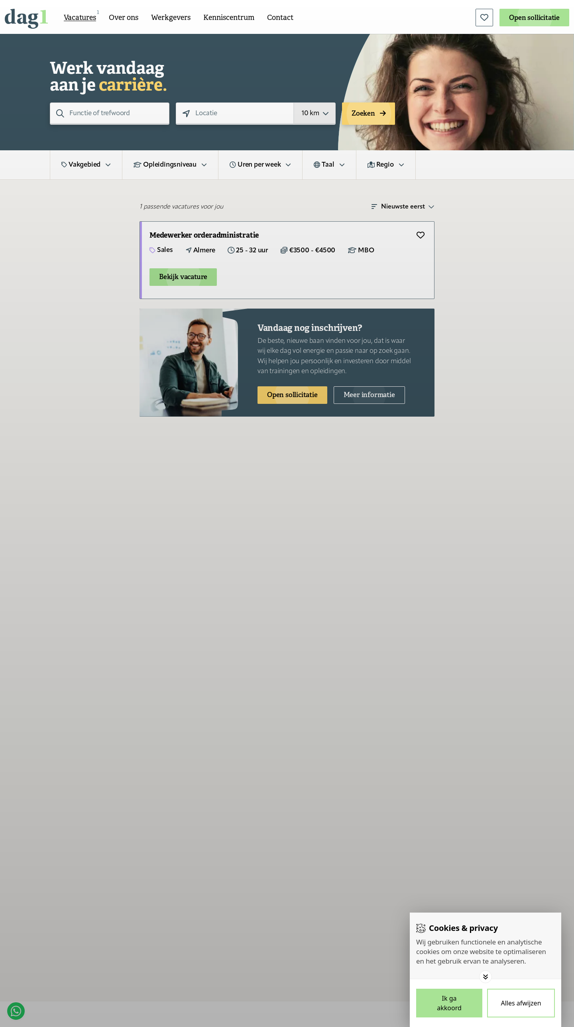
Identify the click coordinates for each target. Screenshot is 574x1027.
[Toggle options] (485, 976)
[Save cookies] (449, 1003)
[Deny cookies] (521, 1003)
